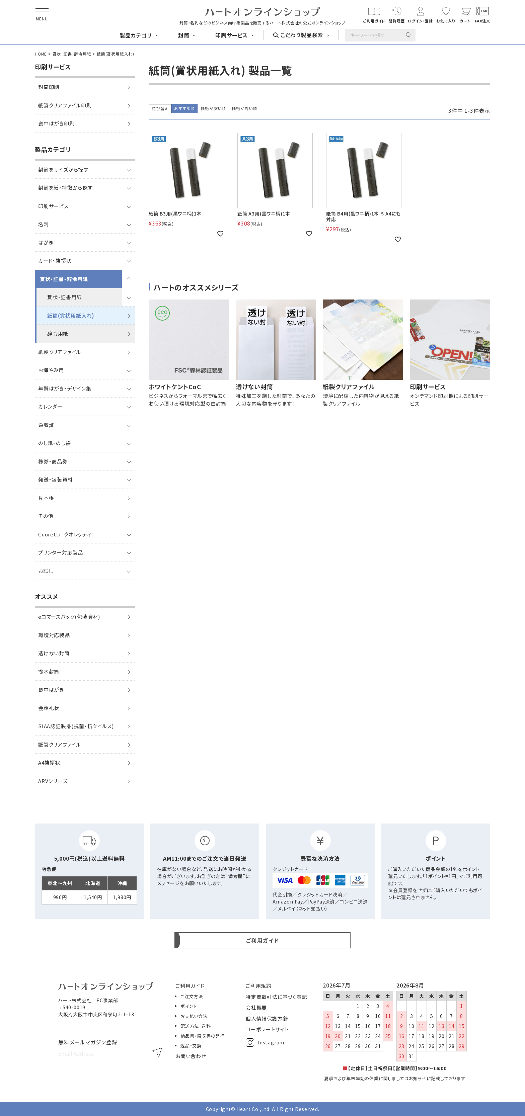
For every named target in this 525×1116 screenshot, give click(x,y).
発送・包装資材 (55, 479)
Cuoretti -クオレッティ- (66, 534)
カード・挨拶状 (55, 260)
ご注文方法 (191, 996)
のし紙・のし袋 (54, 442)
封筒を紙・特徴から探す (65, 187)
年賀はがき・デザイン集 (64, 388)
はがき (45, 242)
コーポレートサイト (267, 1029)
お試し (45, 570)
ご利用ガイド (190, 985)
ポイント (188, 1006)
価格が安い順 (213, 108)
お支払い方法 (194, 1016)
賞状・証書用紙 (64, 297)
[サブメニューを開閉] (128, 169)
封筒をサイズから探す (63, 169)
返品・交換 (191, 1045)
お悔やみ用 (51, 369)
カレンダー (50, 406)
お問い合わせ (190, 1055)
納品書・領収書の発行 (202, 1036)
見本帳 (46, 497)
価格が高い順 (244, 108)
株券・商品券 (53, 461)
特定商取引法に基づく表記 (276, 996)
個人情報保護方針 (267, 1018)
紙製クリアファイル (59, 351)
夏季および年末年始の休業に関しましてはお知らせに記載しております (394, 1078)
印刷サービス (53, 205)
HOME (41, 54)
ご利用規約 (259, 985)
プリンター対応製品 (60, 552)
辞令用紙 (57, 333)
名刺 (43, 224)
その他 (45, 515)
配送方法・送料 (195, 1026)
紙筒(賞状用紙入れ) (70, 315)
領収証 (46, 424)
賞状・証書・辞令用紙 (72, 54)
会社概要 (256, 1007)
